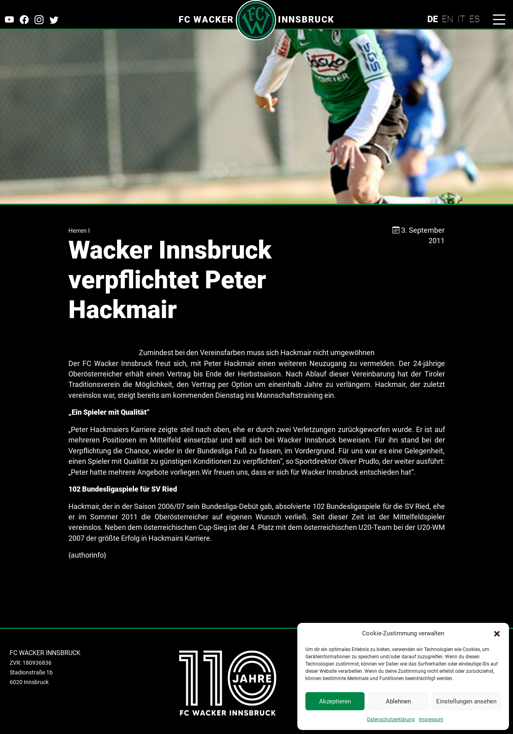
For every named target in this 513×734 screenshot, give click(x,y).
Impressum (431, 719)
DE (432, 19)
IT (461, 19)
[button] (497, 633)
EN (447, 19)
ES (474, 19)
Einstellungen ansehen (466, 701)
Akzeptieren (335, 701)
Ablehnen (398, 701)
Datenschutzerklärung (391, 719)
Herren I (79, 230)
